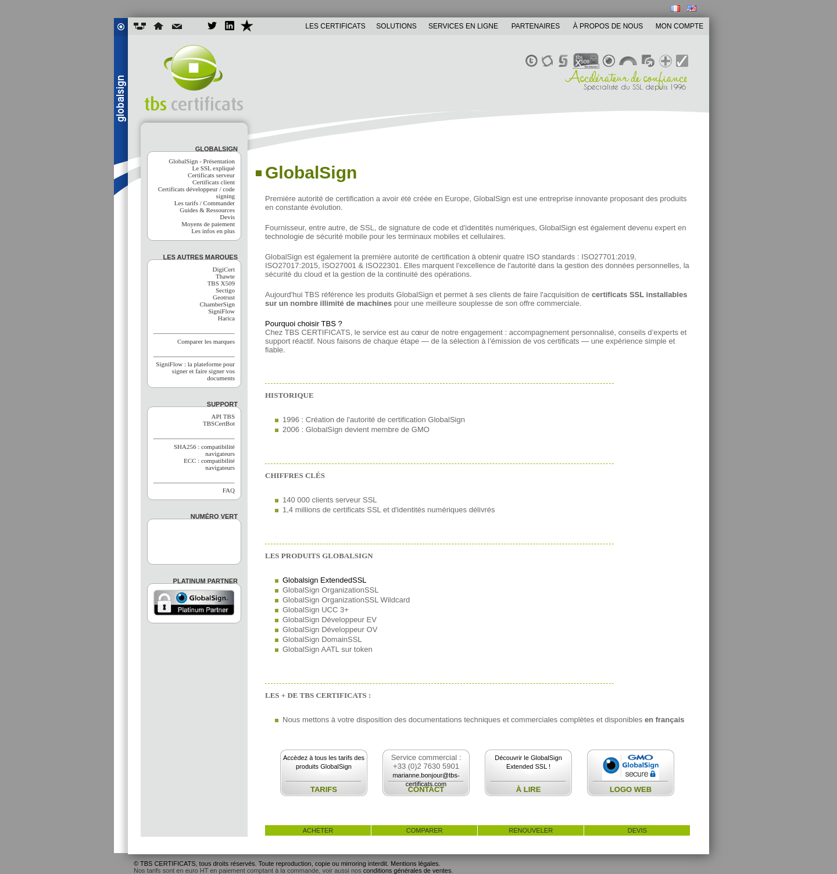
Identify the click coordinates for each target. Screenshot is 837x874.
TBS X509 (221, 283)
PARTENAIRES (536, 26)
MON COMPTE (680, 26)
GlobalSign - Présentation (202, 161)
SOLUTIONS (396, 26)
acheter (318, 830)
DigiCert (224, 269)
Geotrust (224, 297)
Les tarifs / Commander (204, 202)
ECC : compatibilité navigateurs (209, 464)
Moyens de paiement (208, 223)
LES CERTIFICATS (335, 26)
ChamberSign (217, 304)
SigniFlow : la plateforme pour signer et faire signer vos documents (195, 371)
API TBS (223, 416)
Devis (227, 216)
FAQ (229, 490)
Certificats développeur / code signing (196, 192)
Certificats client (213, 182)
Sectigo (225, 290)
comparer (424, 830)
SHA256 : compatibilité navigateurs (204, 450)
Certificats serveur (211, 175)
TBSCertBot (219, 423)
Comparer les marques (206, 341)
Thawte (225, 276)
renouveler (531, 830)
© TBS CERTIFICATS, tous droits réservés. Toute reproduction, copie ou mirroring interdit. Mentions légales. (287, 863)
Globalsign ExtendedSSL (324, 580)
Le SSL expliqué (213, 168)
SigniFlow (221, 311)
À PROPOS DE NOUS (608, 26)
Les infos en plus (213, 230)
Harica (226, 318)
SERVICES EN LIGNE (463, 26)
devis (637, 830)
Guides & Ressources (207, 209)
